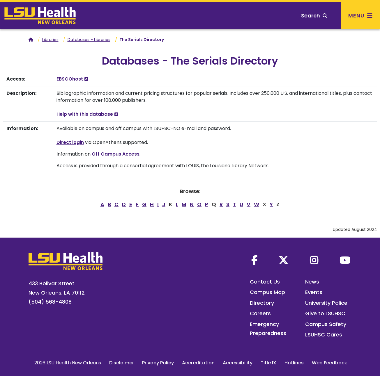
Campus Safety (325, 324)
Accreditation (198, 362)
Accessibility (237, 362)
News (312, 281)
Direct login (70, 142)
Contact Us (265, 281)
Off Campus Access (115, 154)
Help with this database (84, 114)
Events (313, 292)
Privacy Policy (158, 362)
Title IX (268, 362)
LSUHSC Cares (323, 334)
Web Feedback (329, 362)
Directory (262, 302)
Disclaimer (121, 362)
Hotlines (294, 362)
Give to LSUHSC (325, 313)
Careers (260, 313)
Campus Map (267, 292)
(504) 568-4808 (50, 301)
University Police (326, 302)
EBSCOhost (69, 79)
